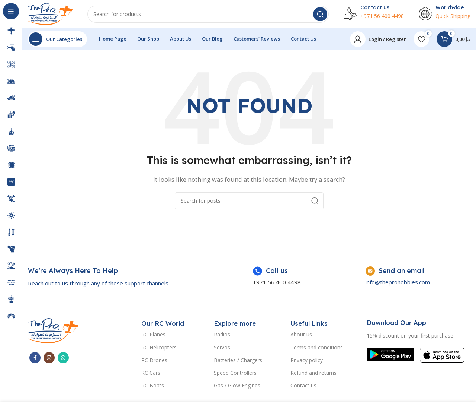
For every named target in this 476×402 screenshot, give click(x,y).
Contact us (303, 387)
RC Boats (152, 387)
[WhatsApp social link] (63, 359)
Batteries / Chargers (238, 361)
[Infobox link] (98, 278)
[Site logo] (50, 14)
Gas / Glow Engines (237, 387)
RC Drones (154, 361)
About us (301, 336)
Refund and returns (313, 374)
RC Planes (153, 336)
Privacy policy (306, 361)
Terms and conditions (316, 348)
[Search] (208, 14)
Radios (222, 336)
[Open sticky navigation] (57, 41)
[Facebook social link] (35, 359)
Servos (222, 348)
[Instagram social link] (49, 359)
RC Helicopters (159, 348)
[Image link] (53, 331)
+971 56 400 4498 (277, 284)
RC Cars (150, 374)
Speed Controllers (235, 374)
